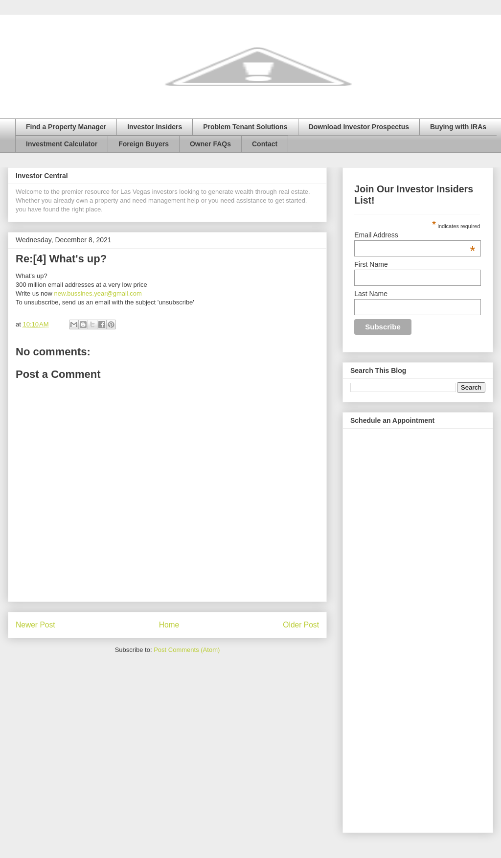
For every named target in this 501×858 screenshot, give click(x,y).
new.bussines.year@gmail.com (98, 293)
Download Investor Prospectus (359, 127)
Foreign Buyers (143, 144)
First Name (370, 264)
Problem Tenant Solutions (245, 127)
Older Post (301, 625)
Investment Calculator (61, 144)
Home (169, 625)
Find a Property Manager (66, 127)
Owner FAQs (210, 144)
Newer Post (35, 625)
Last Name (370, 294)
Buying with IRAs (458, 127)
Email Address (414, 235)
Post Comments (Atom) (187, 649)
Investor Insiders (154, 127)
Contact (264, 144)
